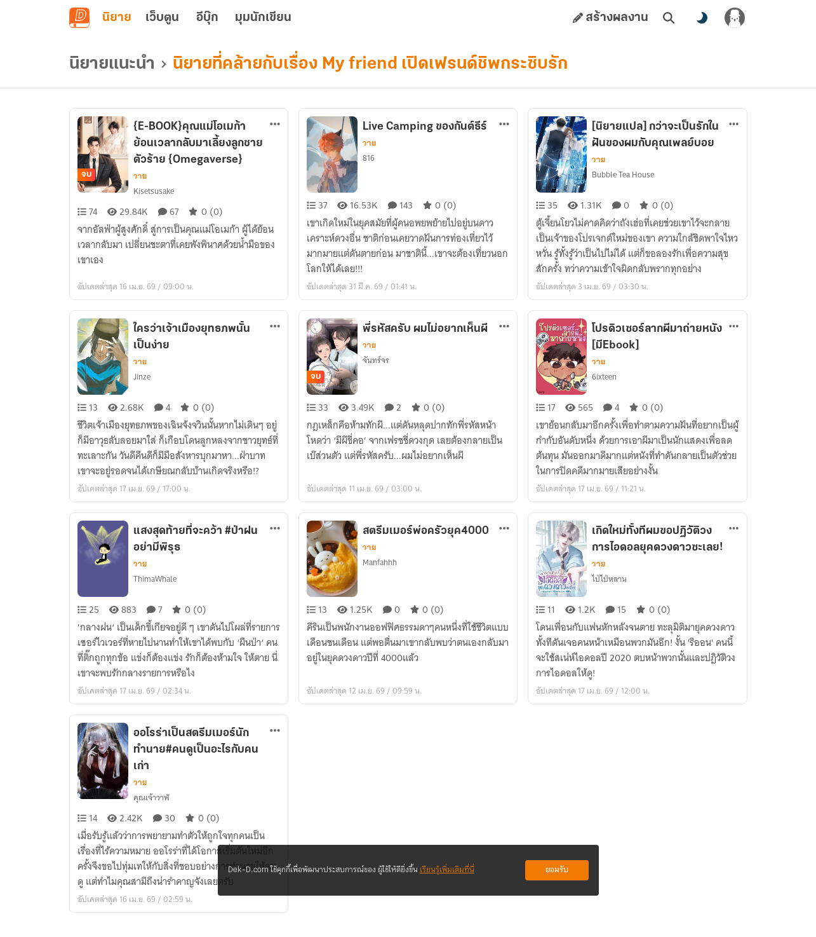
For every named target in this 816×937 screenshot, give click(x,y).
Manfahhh (380, 562)
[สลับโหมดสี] (701, 18)
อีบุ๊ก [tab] (207, 17)
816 (369, 158)
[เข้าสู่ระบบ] (734, 18)
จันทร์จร (376, 360)
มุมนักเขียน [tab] (263, 17)
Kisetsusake (153, 191)
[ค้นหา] (668, 18)
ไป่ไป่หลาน (609, 578)
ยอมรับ (556, 870)
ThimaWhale (155, 578)
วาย (140, 176)
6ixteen (604, 376)
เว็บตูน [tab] (162, 17)
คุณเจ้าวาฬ (151, 797)
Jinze (141, 376)
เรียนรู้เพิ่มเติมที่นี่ (447, 870)
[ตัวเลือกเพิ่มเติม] (275, 124)
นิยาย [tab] (116, 17)
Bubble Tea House (623, 174)
